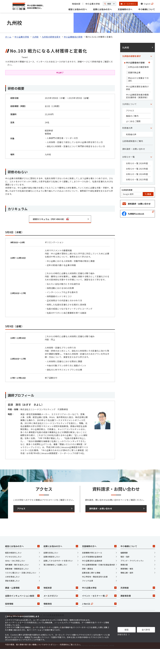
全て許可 (146, 629)
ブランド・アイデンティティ (132, 560)
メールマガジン (61, 595)
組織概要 (124, 552)
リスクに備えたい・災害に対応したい (20, 572)
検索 (148, 194)
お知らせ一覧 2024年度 (137, 174)
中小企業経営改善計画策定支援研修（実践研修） (137, 96)
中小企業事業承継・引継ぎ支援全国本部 (98, 564)
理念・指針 (125, 556)
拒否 (127, 629)
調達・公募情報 (22, 587)
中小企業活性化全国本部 (92, 560)
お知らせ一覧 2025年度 (137, 168)
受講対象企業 (134, 72)
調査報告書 (138, 595)
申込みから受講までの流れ (138, 79)
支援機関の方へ (125, 9)
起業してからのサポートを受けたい (58, 560)
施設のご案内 (132, 115)
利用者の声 (127, 127)
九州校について (129, 103)
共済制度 (138, 587)
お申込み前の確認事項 (138, 66)
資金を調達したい (12, 580)
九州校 (35, 36)
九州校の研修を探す (51, 36)
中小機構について (146, 9)
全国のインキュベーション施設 (22, 595)
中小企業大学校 (92, 4)
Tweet (24, 57)
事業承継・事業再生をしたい (17, 568)
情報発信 (61, 603)
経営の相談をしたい (13, 552)
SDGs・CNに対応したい (15, 560)
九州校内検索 (127, 190)
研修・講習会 (87, 568)
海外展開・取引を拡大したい (17, 564)
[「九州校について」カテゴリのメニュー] (151, 103)
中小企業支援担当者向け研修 (137, 88)
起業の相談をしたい (52, 556)
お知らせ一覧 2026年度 (137, 163)
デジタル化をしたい (13, 556)
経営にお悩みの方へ (77, 9)
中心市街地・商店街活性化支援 (95, 576)
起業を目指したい (51, 552)
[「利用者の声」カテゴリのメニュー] (151, 127)
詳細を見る (122, 634)
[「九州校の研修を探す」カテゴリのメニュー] (151, 56)
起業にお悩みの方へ (102, 9)
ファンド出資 (87, 580)
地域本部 (76, 4)
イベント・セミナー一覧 (99, 595)
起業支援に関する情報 (91, 572)
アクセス (130, 110)
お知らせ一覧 (128, 156)
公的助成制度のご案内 (132, 141)
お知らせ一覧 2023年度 (137, 179)
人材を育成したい (12, 576)
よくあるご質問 (133, 121)
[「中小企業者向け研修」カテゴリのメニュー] (149, 62)
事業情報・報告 (127, 568)
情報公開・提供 (127, 572)
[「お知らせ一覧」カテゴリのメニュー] (151, 156)
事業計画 (124, 564)
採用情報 (22, 603)
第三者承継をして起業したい (55, 564)
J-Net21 (99, 603)
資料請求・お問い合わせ (133, 148)
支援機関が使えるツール (92, 552)
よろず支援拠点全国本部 (92, 556)
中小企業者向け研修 (73, 36)
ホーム (8, 36)
